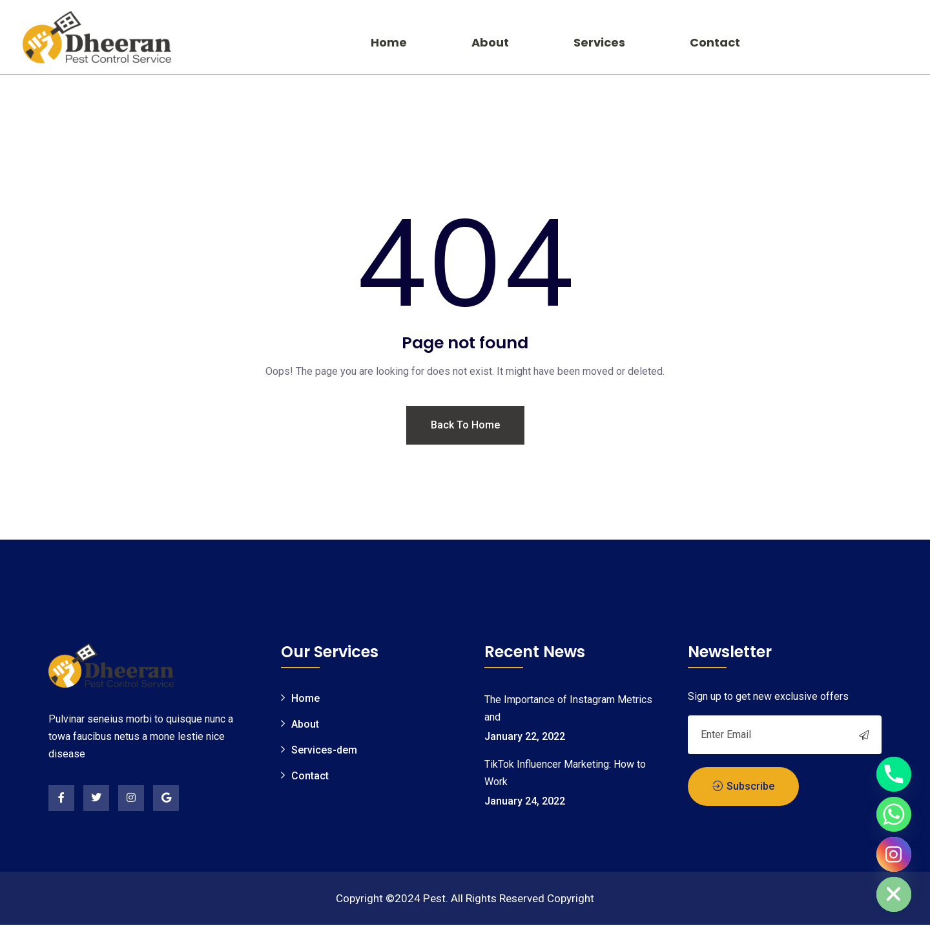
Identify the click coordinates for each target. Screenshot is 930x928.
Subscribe (743, 787)
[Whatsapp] (893, 814)
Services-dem (324, 752)
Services (599, 42)
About (490, 42)
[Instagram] (893, 854)
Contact (715, 42)
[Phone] (893, 774)
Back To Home (465, 427)
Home (389, 42)
